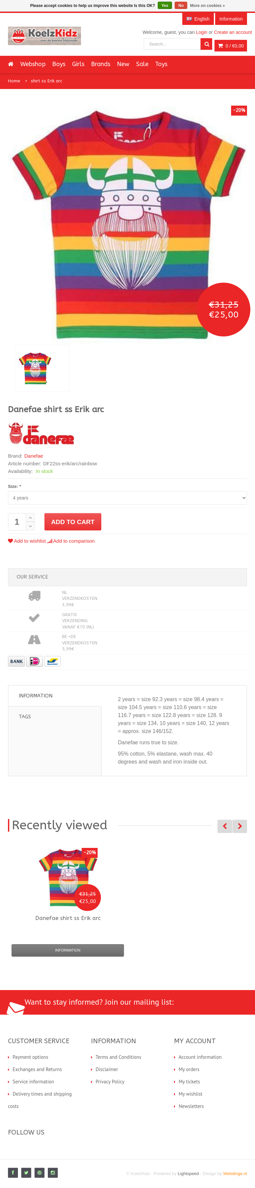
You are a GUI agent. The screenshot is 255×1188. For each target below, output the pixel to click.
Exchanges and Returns (37, 1069)
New (123, 64)
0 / (231, 45)
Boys (58, 64)
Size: (14, 486)
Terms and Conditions (118, 1057)
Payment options (30, 1057)
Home (14, 80)
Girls (78, 64)
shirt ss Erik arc (46, 80)
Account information (200, 1057)
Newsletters (191, 1106)
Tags (25, 717)
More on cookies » (207, 5)
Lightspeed (188, 1173)
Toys (161, 64)
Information (35, 696)
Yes (164, 5)
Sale (142, 64)
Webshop (32, 64)
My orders (189, 1069)
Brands (100, 64)
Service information (33, 1081)
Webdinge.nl (235, 1173)
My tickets (189, 1081)
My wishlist (191, 1094)
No (181, 5)
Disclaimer (107, 1069)
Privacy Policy (110, 1081)
